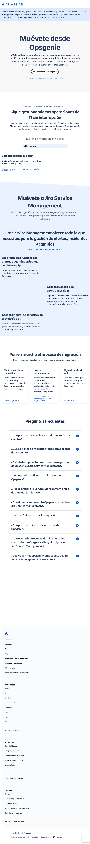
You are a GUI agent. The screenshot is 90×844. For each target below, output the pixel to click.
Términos (35, 837)
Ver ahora (69, 400)
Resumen (8, 644)
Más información (45, 605)
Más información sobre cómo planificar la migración (20, 170)
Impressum (45, 837)
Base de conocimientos (14, 760)
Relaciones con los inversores (16, 658)
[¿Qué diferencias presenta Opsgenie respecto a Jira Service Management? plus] (45, 503)
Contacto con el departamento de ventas (45, 78)
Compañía (9, 639)
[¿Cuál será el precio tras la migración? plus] (45, 515)
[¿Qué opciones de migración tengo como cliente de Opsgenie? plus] (45, 450)
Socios (7, 794)
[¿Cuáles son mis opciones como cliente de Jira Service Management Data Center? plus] (45, 557)
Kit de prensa (10, 668)
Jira (6, 693)
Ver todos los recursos (14, 821)
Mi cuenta (9, 770)
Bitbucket (8, 722)
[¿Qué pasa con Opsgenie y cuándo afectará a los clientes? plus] (45, 437)
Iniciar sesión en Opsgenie (45, 71)
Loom (7, 712)
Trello (7, 717)
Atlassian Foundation (13, 663)
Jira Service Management (14, 703)
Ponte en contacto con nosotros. (18, 673)
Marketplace (10, 765)
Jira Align (8, 698)
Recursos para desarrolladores (17, 808)
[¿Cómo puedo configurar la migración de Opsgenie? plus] (45, 477)
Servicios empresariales (14, 813)
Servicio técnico (11, 746)
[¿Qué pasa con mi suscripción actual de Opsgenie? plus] (45, 526)
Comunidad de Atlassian (14, 755)
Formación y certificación (14, 799)
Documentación (11, 803)
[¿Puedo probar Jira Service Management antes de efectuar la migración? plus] (45, 490)
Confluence (9, 708)
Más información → (55, 17)
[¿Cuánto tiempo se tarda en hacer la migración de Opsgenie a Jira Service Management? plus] (45, 463)
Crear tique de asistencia (15, 778)
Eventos (8, 649)
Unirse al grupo (11, 400)
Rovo (7, 688)
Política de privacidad (20, 837)
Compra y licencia (12, 751)
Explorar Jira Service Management (44, 249)
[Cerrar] (85, 12)
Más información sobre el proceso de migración (42, 398)
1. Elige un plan (30, 146)
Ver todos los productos (15, 730)
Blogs (7, 654)
